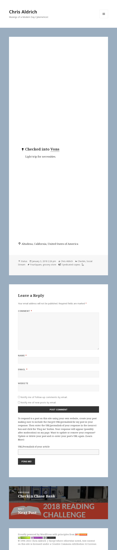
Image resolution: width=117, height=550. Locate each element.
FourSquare (36, 264)
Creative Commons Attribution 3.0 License (74, 544)
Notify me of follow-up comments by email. (44, 397)
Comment (25, 310)
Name (22, 355)
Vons (54, 149)
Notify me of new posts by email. (38, 402)
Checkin (81, 261)
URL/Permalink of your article (34, 446)
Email (22, 369)
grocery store (49, 264)
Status (24, 261)
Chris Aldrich (23, 12)
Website (23, 383)
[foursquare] (82, 264)
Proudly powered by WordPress (35, 534)
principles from (72, 534)
